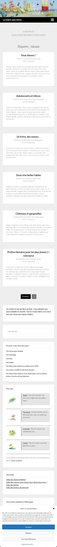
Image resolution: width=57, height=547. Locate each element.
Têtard (25, 395)
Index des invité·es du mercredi (17, 487)
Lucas (38, 59)
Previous (26, 296)
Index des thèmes (12, 485)
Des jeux (9, 358)
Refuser (28, 533)
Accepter (28, 527)
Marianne (40, 99)
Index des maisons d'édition (16, 480)
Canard (25, 443)
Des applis (10, 362)
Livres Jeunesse (28, 61)
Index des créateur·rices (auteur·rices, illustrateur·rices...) (26, 482)
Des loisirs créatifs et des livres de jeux (20, 370)
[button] (54, 508)
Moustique (26, 412)
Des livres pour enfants (14, 351)
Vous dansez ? (28, 55)
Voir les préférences (28, 539)
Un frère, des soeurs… (28, 136)
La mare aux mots (12, 19)
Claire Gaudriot (16, 460)
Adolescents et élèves (28, 95)
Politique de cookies (27, 544)
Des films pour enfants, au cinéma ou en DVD (22, 366)
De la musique (11, 355)
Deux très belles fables (28, 175)
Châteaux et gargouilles (28, 213)
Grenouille (26, 429)
